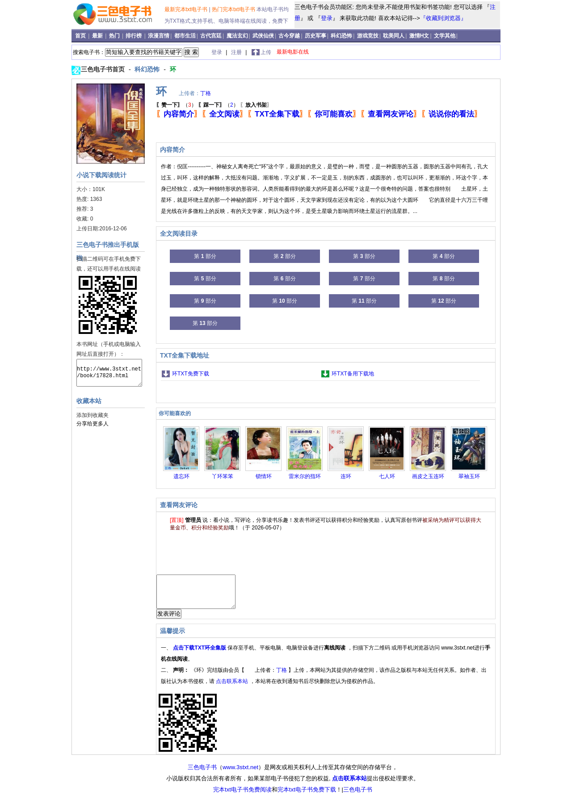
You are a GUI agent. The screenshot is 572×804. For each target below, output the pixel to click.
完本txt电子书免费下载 (307, 796)
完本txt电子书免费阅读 (242, 796)
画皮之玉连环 (428, 476)
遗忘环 (181, 476)
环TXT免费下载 (190, 374)
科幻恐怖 (341, 36)
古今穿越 (289, 36)
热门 (115, 36)
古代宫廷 (211, 36)
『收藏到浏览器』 (443, 18)
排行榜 (134, 36)
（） (176, 105)
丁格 (205, 93)
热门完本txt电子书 (234, 9)
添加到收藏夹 (92, 415)
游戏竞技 (368, 36)
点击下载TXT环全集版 (200, 654)
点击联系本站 (232, 688)
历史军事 (315, 36)
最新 (98, 36)
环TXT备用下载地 (353, 374)
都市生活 (185, 36)
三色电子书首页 (103, 69)
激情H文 (419, 36)
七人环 (387, 476)
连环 (346, 476)
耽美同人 (393, 36)
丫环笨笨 (222, 476)
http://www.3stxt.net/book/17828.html (109, 373)
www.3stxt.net (240, 774)
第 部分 (205, 256)
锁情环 (264, 476)
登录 (326, 18)
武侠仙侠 (263, 36)
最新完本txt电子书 (186, 9)
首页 (81, 36)
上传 (266, 52)
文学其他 (444, 36)
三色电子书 (202, 774)
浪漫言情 (158, 36)
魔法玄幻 (237, 36)
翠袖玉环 (469, 476)
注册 (237, 52)
